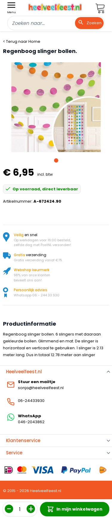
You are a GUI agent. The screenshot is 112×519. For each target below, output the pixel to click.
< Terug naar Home (21, 41)
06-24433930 (31, 400)
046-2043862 (31, 422)
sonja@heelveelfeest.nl (41, 388)
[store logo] (55, 7)
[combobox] (56, 23)
